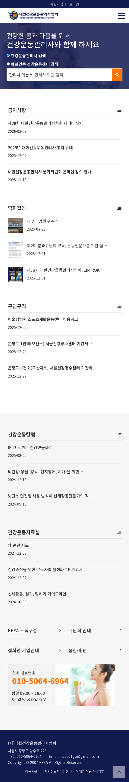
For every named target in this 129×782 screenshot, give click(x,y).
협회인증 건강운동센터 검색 (34, 64)
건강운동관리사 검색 (28, 55)
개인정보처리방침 (56, 771)
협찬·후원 (94, 650)
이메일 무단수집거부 (90, 771)
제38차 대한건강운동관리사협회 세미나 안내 (46, 123)
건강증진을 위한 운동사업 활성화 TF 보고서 (45, 569)
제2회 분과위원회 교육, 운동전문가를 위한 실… (67, 245)
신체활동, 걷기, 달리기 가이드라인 (37, 594)
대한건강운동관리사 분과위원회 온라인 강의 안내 (49, 172)
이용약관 (31, 771)
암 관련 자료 (18, 545)
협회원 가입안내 (34, 650)
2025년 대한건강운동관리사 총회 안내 (40, 147)
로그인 (74, 4)
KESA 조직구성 (34, 630)
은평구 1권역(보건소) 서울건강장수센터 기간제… (50, 343)
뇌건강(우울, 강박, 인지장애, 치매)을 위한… (45, 471)
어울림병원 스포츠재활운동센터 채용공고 (43, 319)
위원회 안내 (94, 630)
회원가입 (56, 4)
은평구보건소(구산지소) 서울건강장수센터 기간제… (52, 368)
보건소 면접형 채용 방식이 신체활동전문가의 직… (50, 496)
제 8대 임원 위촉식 (43, 221)
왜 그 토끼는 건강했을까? (29, 447)
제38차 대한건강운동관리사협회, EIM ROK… (65, 270)
